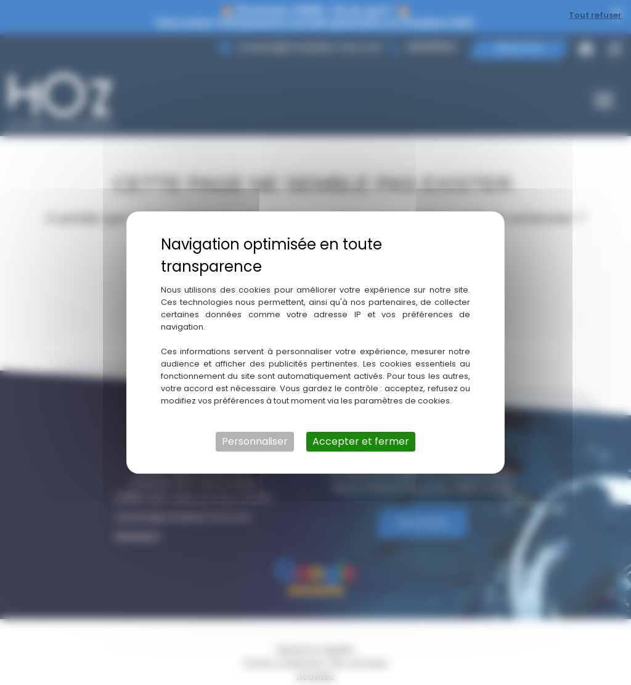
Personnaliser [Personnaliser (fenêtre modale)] (255, 441)
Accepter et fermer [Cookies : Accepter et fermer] (360, 441)
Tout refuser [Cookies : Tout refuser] (595, 15)
